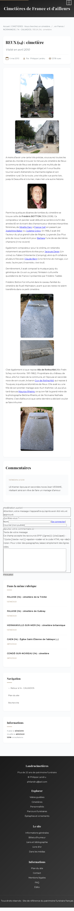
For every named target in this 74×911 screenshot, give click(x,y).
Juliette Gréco (13, 231)
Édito (37, 880)
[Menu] (68, 2)
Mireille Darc (12, 227)
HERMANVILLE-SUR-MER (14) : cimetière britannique (36, 618)
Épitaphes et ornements (37, 809)
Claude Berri (21, 255)
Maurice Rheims (14, 388)
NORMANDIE (9, 29)
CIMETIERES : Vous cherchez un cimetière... (31, 26)
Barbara (10, 238)
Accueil (6, 26)
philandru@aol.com (37, 775)
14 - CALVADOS (24, 29)
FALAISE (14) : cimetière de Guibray (26, 604)
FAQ (37, 875)
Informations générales (37, 826)
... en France (58, 26)
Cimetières (37, 795)
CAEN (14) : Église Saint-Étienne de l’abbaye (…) (33, 632)
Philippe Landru (37, 58)
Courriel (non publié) (14, 518)
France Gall (26, 227)
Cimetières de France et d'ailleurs (37, 8)
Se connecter (58, 514)
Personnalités (37, 800)
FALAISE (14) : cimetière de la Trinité (27, 590)
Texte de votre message (15, 525)
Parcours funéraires (37, 804)
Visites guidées (37, 790)
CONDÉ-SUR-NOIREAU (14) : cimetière (28, 646)
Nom (5, 514)
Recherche (13, 696)
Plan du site (13, 688)
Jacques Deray (52, 248)
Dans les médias (37, 845)
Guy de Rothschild (35, 377)
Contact (37, 866)
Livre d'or (37, 840)
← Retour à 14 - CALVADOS (21, 681)
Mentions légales (37, 871)
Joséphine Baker (56, 227)
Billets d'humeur (37, 830)
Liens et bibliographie (37, 835)
